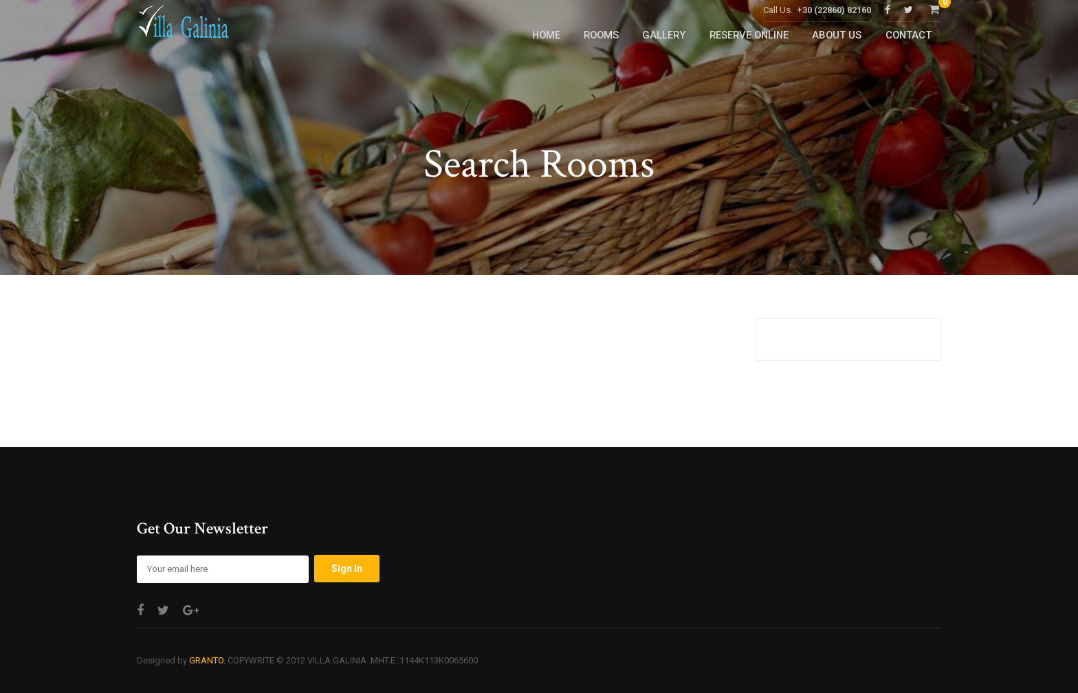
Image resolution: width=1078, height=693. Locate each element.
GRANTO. (207, 660)
